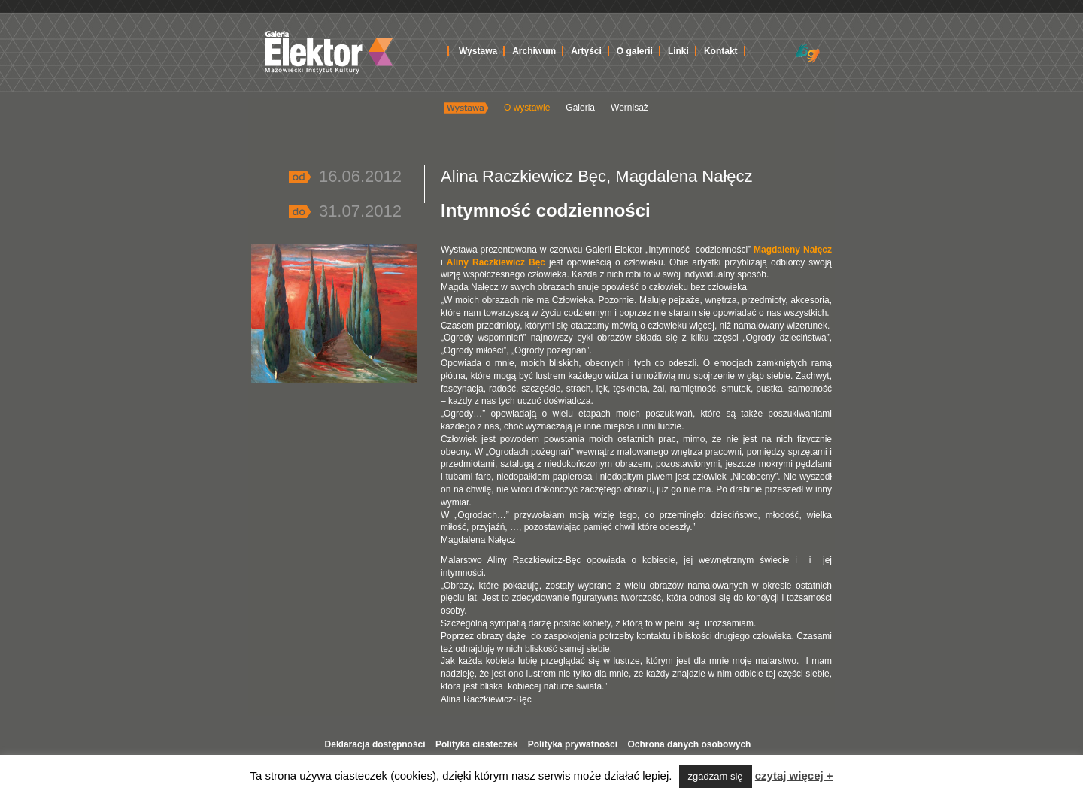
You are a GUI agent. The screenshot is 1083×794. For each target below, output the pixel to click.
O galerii (635, 51)
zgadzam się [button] (715, 776)
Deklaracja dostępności (375, 744)
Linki (678, 51)
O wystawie (527, 107)
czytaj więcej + (794, 775)
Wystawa (478, 51)
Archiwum (534, 51)
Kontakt (721, 51)
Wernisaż (629, 107)
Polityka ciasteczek (476, 744)
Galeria (580, 107)
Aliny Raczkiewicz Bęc (496, 262)
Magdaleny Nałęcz (793, 249)
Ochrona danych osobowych (689, 744)
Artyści (586, 51)
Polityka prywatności (572, 744)
